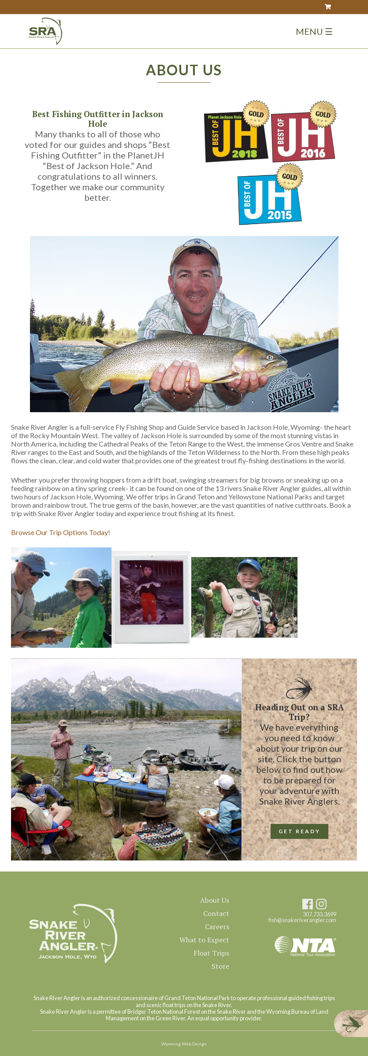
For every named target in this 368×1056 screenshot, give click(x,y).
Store (220, 966)
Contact (216, 913)
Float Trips (211, 953)
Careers (217, 926)
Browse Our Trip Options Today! (60, 532)
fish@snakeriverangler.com (302, 920)
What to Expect (204, 940)
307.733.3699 (319, 914)
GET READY (299, 831)
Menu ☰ (314, 31)
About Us (214, 900)
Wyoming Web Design (184, 1043)
